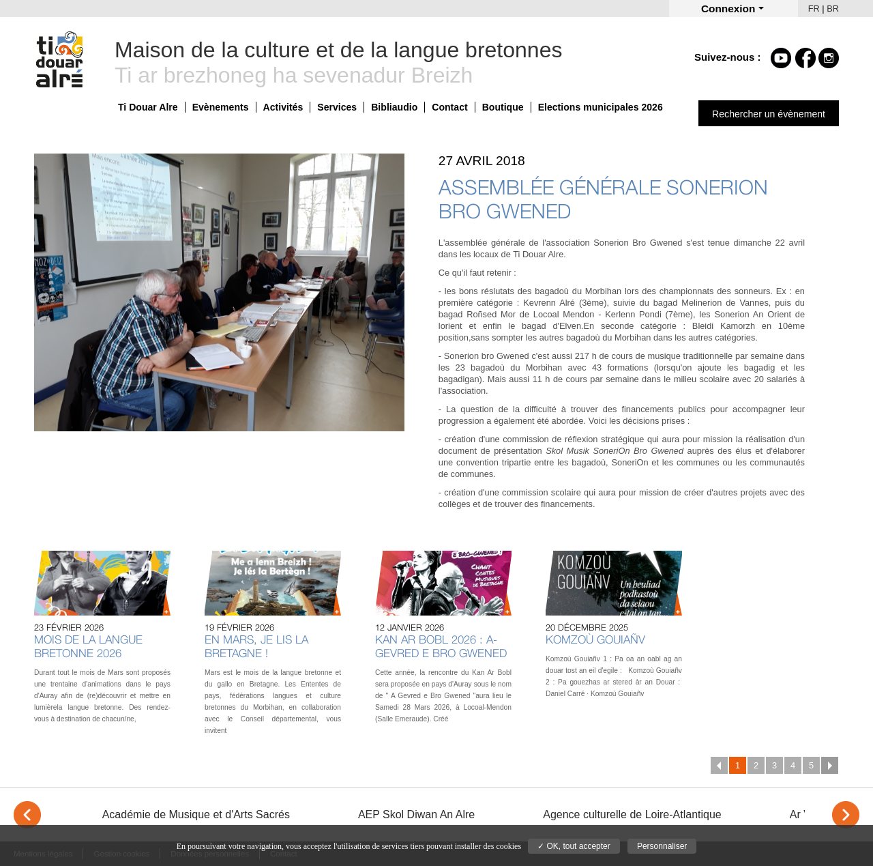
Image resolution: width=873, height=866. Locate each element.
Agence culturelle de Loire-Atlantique (632, 814)
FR (814, 8)
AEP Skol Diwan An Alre (416, 814)
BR (833, 8)
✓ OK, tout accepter (573, 846)
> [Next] (845, 814)
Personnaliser (662, 846)
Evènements (220, 107)
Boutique (503, 107)
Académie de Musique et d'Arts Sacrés (196, 814)
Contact (449, 107)
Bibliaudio (394, 107)
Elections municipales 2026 (600, 107)
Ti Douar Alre (148, 107)
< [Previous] (27, 814)
